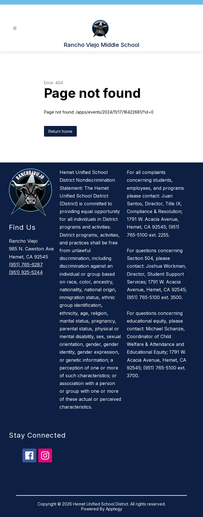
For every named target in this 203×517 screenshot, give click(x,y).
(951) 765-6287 (26, 264)
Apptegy (114, 508)
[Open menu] (15, 28)
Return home (60, 131)
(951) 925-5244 (26, 272)
